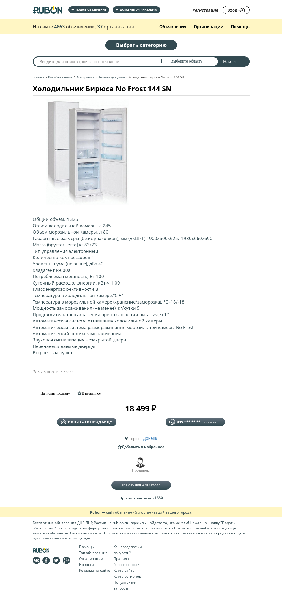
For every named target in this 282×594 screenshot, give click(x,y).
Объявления (172, 26)
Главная (39, 77)
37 (100, 26)
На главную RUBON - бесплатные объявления (47, 9)
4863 (59, 26)
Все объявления (60, 77)
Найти (229, 61)
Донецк (150, 438)
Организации (208, 26)
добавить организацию (136, 9)
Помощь (240, 26)
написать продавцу (86, 421)
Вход (236, 10)
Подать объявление (88, 9)
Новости (86, 564)
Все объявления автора (141, 485)
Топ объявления (93, 552)
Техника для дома (112, 77)
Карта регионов (127, 576)
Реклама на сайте (94, 570)
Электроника (85, 77)
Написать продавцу (51, 393)
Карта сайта (124, 570)
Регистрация (205, 10)
